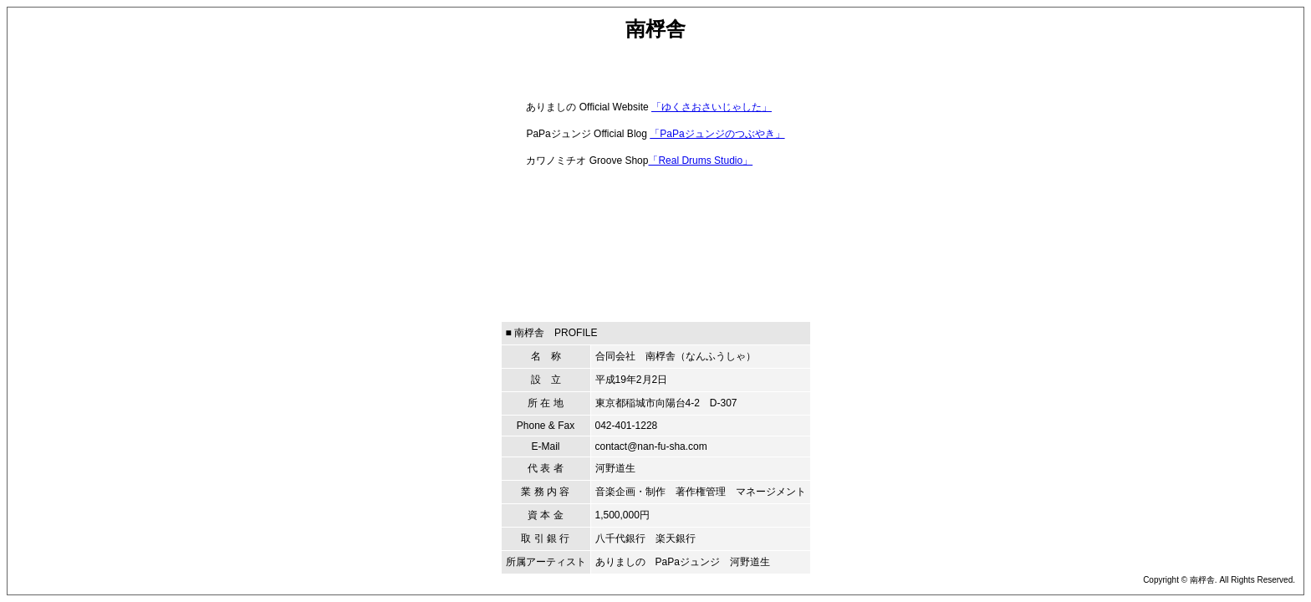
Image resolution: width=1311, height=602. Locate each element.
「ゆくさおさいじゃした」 (711, 107)
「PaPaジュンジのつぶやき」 (717, 134)
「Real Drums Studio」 (700, 160)
